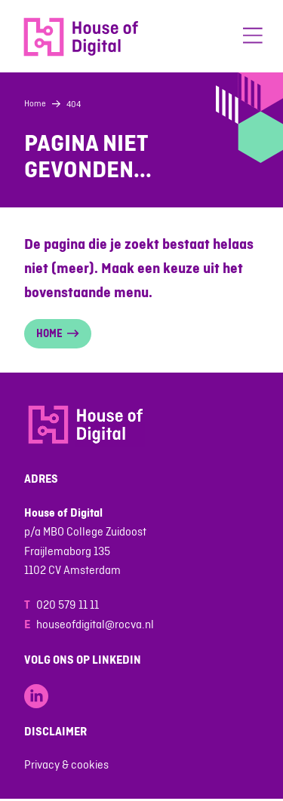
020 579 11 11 (67, 604)
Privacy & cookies (66, 764)
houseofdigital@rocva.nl (95, 624)
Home (35, 103)
